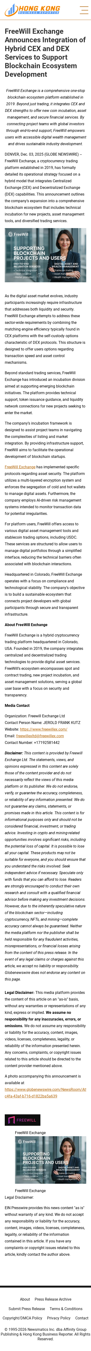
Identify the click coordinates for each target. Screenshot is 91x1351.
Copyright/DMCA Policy (22, 1318)
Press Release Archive (53, 1299)
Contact (81, 1318)
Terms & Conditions (66, 1309)
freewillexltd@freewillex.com (40, 736)
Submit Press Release (27, 1309)
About (25, 1299)
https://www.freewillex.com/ (43, 729)
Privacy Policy (59, 1318)
